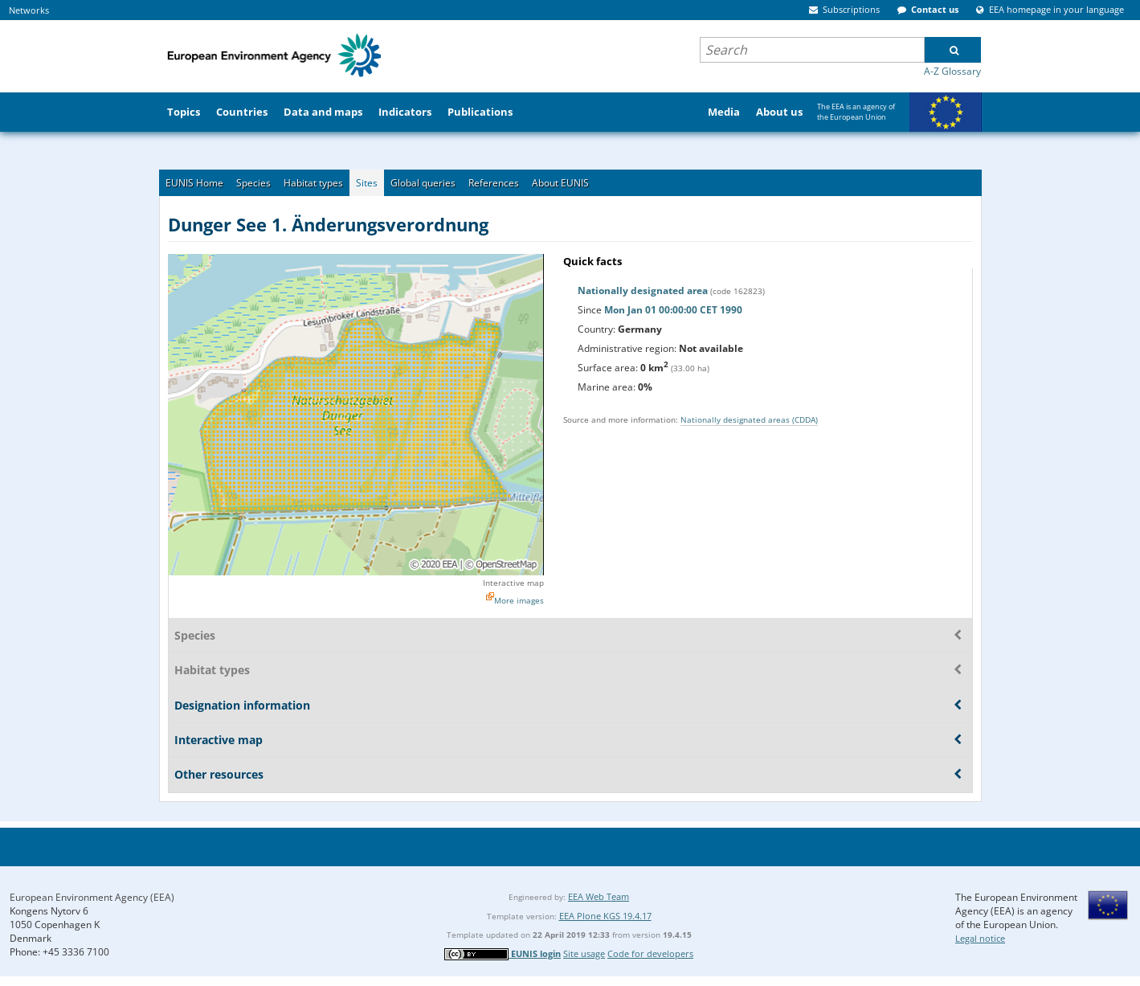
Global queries (423, 183)
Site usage (584, 953)
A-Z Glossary (952, 71)
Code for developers (650, 953)
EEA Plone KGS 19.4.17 (605, 916)
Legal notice (980, 938)
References (493, 183)
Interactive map (513, 582)
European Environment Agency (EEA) (92, 897)
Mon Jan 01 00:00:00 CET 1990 (673, 310)
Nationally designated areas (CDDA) (749, 419)
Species (253, 183)
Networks (29, 10)
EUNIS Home (194, 183)
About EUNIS (560, 183)
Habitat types (313, 183)
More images (519, 600)
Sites (367, 183)
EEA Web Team (598, 896)
